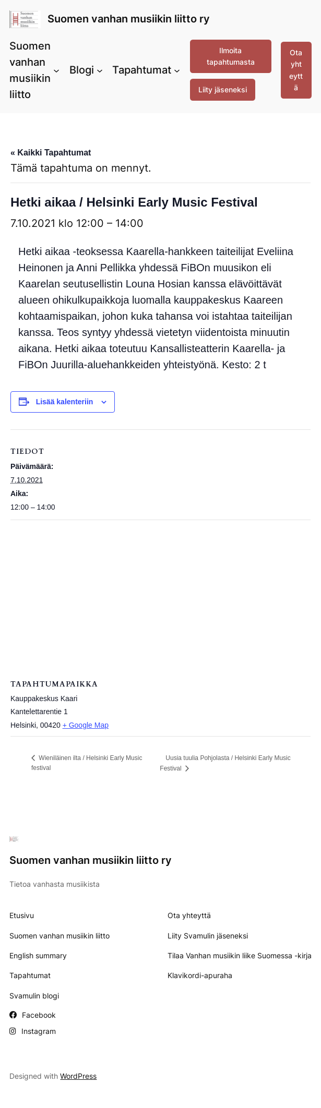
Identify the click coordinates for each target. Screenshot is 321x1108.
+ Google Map (86, 725)
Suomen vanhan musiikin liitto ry (128, 19)
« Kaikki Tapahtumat (50, 152)
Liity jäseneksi (222, 89)
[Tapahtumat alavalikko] (177, 70)
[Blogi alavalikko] (100, 70)
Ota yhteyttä (296, 70)
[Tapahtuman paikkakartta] (160, 595)
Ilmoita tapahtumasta (231, 56)
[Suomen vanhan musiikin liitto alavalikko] (56, 70)
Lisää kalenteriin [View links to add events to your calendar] (64, 402)
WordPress (78, 1075)
